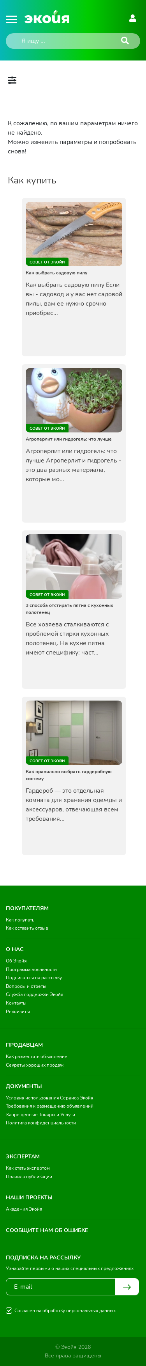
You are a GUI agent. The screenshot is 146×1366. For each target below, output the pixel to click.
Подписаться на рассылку (34, 978)
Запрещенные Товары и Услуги (40, 1115)
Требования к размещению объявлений (49, 1106)
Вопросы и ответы (26, 986)
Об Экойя (16, 961)
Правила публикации (29, 1177)
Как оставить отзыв (27, 928)
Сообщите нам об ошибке (47, 1230)
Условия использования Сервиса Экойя (49, 1098)
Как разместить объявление (36, 1056)
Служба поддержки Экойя (34, 994)
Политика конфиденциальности (41, 1123)
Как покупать (20, 920)
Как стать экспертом (28, 1168)
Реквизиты (18, 1011)
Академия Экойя (24, 1209)
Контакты (16, 1003)
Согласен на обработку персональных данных (65, 1310)
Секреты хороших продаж (34, 1065)
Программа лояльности (31, 969)
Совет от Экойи (47, 262)
